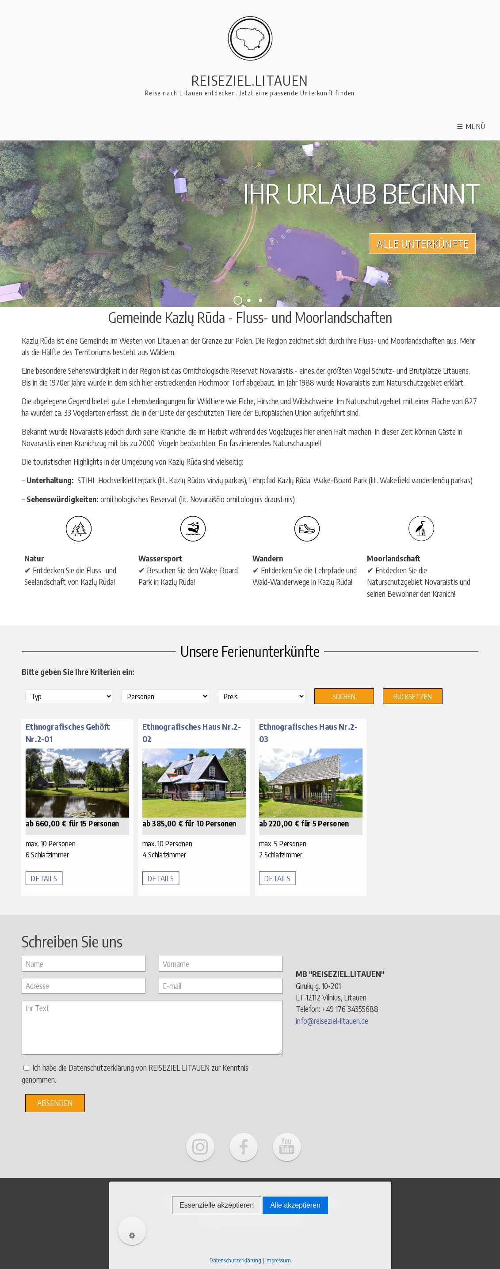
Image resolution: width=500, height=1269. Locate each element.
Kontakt (211, 1198)
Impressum (250, 1198)
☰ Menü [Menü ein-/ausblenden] (471, 126)
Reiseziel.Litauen (250, 80)
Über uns (177, 1198)
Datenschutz (296, 1198)
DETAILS (44, 877)
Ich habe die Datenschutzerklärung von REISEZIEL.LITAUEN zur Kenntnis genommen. (135, 1072)
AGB (330, 1198)
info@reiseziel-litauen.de (332, 1020)
